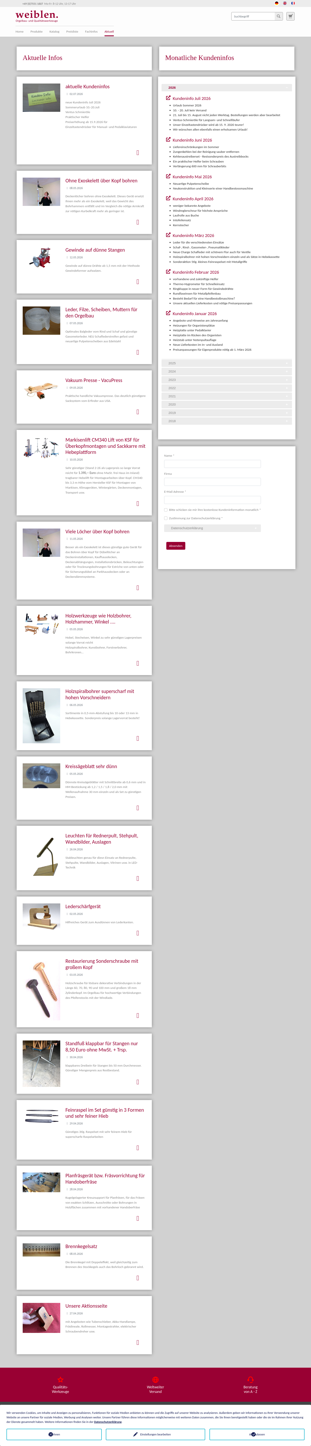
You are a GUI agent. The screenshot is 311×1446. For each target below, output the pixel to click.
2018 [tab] (228, 421)
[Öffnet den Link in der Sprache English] (284, 3)
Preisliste (72, 31)
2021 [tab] (228, 396)
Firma (168, 474)
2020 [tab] (228, 404)
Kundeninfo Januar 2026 (194, 313)
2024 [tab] (228, 371)
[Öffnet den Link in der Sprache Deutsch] (276, 3)
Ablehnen (54, 1434)
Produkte (36, 31)
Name (169, 456)
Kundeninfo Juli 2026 (191, 98)
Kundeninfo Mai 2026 (192, 177)
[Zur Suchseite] (290, 16)
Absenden (175, 546)
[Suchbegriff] (257, 16)
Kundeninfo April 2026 (192, 199)
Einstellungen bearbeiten (155, 1434)
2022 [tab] (228, 388)
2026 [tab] (228, 87)
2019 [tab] (228, 413)
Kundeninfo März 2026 (193, 235)
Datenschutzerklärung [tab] (214, 528)
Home (20, 31)
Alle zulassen (257, 1434)
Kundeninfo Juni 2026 (192, 140)
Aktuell (109, 31)
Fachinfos (91, 31)
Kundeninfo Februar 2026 (195, 272)
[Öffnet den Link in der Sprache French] (293, 3)
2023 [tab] (228, 380)
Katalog (54, 31)
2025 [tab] (228, 363)
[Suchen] (278, 16)
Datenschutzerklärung (108, 1422)
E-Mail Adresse (175, 492)
